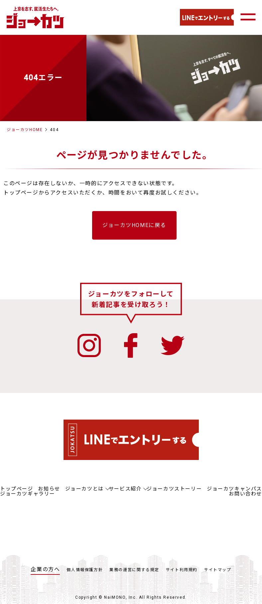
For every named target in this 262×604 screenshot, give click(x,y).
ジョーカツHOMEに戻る (134, 225)
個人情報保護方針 (84, 569)
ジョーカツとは (84, 489)
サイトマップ (217, 569)
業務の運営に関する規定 (134, 569)
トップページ (16, 489)
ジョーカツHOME (25, 129)
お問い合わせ (245, 494)
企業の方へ (45, 569)
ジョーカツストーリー (174, 489)
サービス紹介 (125, 489)
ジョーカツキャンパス (234, 489)
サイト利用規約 (181, 569)
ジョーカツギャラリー (27, 494)
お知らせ (49, 489)
